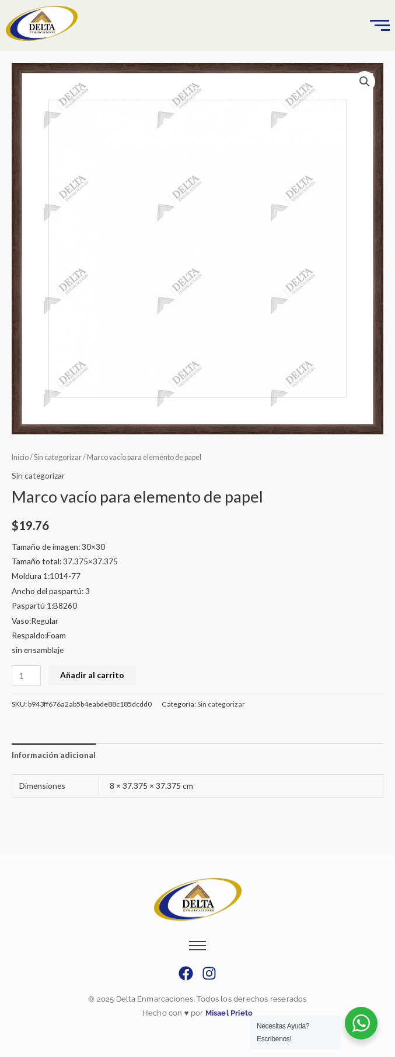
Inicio (20, 457)
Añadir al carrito (92, 675)
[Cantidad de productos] (26, 675)
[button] (364, 81)
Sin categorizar (58, 457)
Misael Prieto (228, 1013)
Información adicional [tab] (54, 755)
